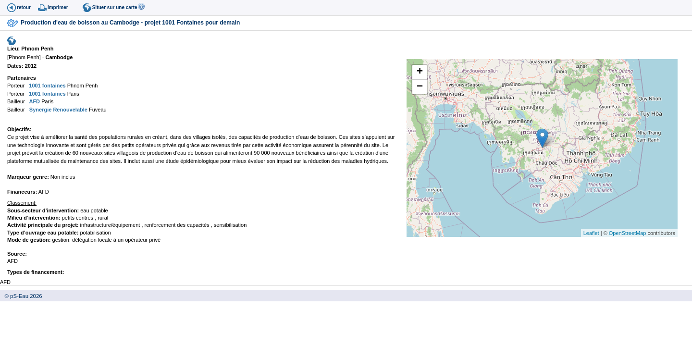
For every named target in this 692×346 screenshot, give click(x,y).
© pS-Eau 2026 (21, 296)
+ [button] (420, 72)
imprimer (58, 7)
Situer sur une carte (114, 7)
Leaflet (591, 233)
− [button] (420, 87)
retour (24, 7)
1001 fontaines (46, 85)
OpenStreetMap (627, 233)
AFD (34, 101)
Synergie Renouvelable (57, 109)
